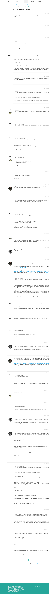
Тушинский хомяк (12, 1)
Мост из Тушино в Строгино (22, 442)
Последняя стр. (38, 4)
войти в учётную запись (36, 563)
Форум (12, 4)
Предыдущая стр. (27, 4)
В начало (22, 4)
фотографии (38, 1)
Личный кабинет (37, 586)
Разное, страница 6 (17, 4)
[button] (46, 573)
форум (26, 1)
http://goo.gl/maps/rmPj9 (22, 267)
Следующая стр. (33, 4)
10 (30, 6)
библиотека (31, 1)
